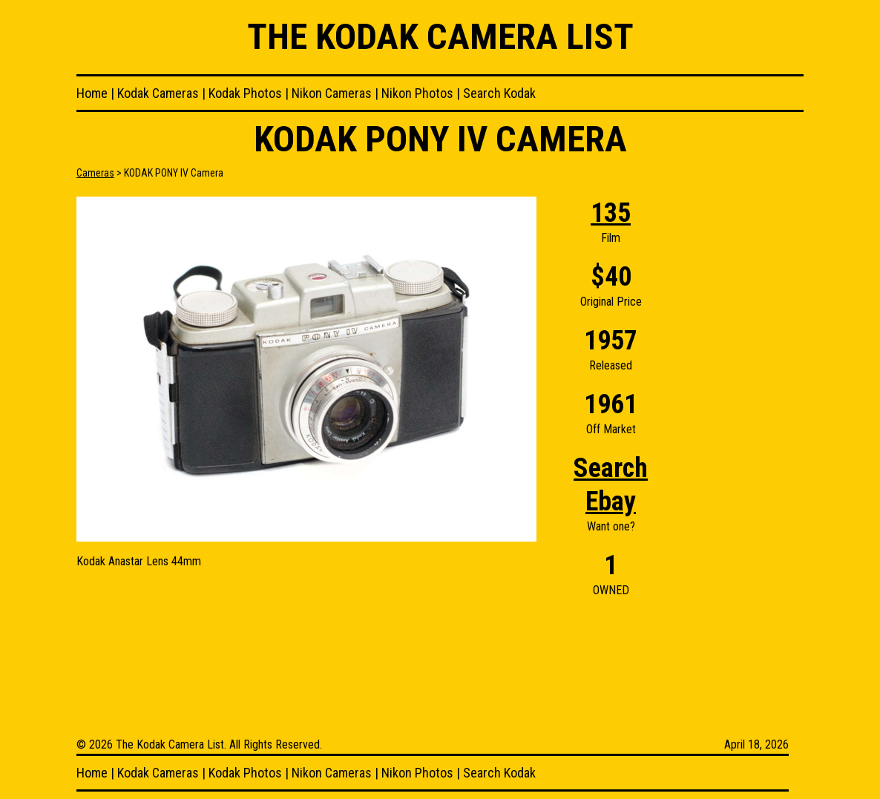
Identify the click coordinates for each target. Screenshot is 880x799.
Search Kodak (499, 93)
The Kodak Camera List (440, 37)
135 (611, 212)
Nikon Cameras (332, 93)
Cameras (95, 173)
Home (92, 93)
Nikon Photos (417, 93)
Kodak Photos (245, 93)
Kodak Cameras (158, 93)
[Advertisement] (744, 419)
